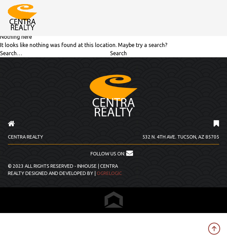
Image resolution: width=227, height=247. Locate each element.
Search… (11, 53)
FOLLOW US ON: (112, 153)
